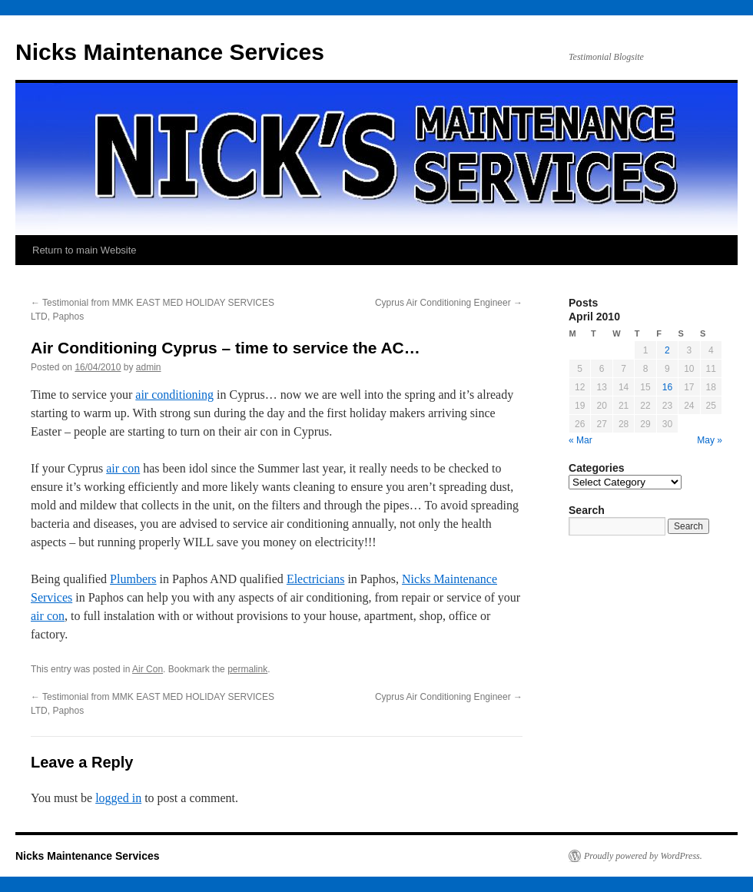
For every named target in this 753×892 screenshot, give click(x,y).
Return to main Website (84, 250)
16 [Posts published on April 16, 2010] (667, 387)
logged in (118, 797)
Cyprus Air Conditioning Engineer (448, 302)
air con (123, 468)
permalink (247, 669)
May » (709, 440)
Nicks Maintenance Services (169, 52)
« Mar (580, 440)
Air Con (147, 669)
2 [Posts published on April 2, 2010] (667, 350)
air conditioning (174, 394)
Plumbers (133, 578)
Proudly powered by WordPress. (643, 856)
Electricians (316, 578)
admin (148, 367)
